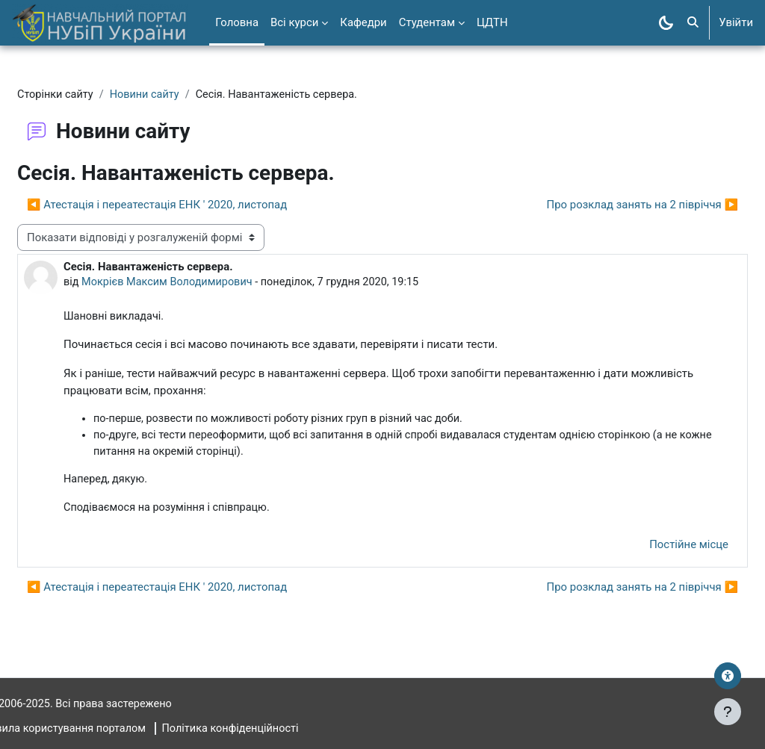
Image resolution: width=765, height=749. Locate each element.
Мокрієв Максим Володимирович (206, 283)
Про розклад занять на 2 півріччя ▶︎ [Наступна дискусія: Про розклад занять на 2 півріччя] (606, 205)
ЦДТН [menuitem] (492, 22)
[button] (693, 23)
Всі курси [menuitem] (294, 22)
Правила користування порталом (99, 729)
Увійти (736, 22)
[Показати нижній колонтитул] (727, 711)
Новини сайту (184, 95)
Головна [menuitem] (236, 22)
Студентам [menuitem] (427, 22)
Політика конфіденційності (273, 729)
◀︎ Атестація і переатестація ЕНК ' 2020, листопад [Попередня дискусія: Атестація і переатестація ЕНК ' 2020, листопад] (193, 205)
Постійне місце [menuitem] (653, 548)
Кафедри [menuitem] (363, 22)
